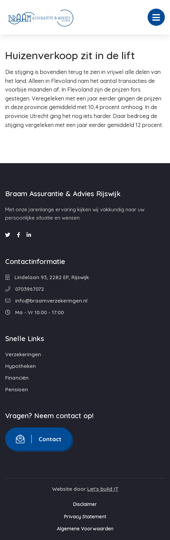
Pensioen (16, 389)
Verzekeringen (23, 354)
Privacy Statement (85, 516)
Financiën (17, 377)
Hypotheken (20, 366)
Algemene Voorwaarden (85, 529)
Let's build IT (102, 489)
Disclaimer (85, 504)
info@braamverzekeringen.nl (46, 300)
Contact (38, 439)
